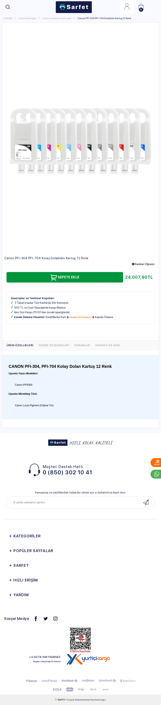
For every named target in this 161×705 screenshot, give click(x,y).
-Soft (59, 699)
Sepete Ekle (64, 277)
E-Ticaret (69, 699)
